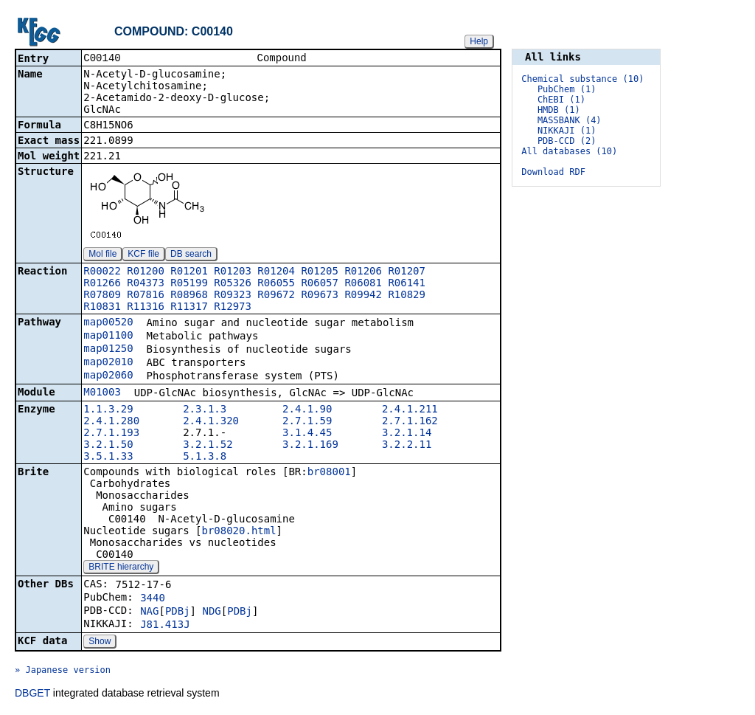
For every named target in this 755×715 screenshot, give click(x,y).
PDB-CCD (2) (566, 141)
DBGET (32, 694)
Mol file (102, 255)
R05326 (232, 284)
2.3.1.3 (204, 410)
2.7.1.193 (111, 434)
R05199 (189, 284)
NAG (149, 612)
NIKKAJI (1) (566, 130)
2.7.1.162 (410, 422)
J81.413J (164, 626)
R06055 (276, 284)
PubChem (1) (566, 89)
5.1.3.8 (204, 457)
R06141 (406, 284)
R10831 (102, 308)
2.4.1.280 (111, 422)
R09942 (363, 296)
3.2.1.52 (207, 446)
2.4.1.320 (211, 422)
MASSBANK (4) (569, 120)
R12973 (232, 308)
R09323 (232, 296)
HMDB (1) (558, 110)
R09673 (319, 296)
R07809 (102, 296)
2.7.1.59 (307, 422)
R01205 (319, 272)
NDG (211, 612)
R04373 (145, 284)
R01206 (363, 272)
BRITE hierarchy (120, 568)
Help (479, 41)
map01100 (108, 336)
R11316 (145, 308)
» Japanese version (63, 671)
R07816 (145, 296)
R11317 (189, 308)
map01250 (108, 350)
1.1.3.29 (108, 410)
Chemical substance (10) (582, 79)
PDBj (177, 612)
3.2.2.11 (406, 446)
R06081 (363, 284)
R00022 (102, 272)
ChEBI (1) (561, 99)
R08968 (189, 296)
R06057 (319, 284)
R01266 (102, 284)
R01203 (232, 272)
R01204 (276, 272)
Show (99, 643)
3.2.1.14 (406, 434)
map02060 (108, 376)
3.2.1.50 (108, 446)
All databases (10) (569, 151)
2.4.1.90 (307, 410)
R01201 (189, 272)
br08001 (329, 473)
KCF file (143, 255)
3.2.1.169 (310, 446)
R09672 (276, 296)
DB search (191, 255)
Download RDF (553, 172)
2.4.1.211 (410, 410)
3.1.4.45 (307, 434)
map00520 (108, 323)
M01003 (102, 393)
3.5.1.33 (108, 457)
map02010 (108, 363)
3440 (152, 599)
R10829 (406, 296)
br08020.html (238, 532)
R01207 (406, 272)
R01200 (145, 272)
